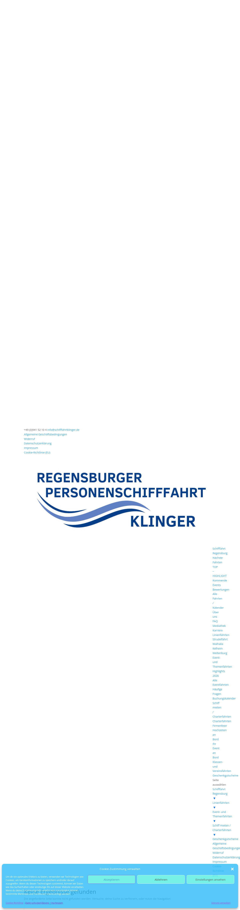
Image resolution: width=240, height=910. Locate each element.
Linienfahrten (221, 635)
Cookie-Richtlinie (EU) (37, 452)
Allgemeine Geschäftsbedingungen (45, 434)
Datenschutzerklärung (37, 902)
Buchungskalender (224, 698)
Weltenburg (220, 653)
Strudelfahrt (220, 639)
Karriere (218, 630)
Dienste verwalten (220, 902)
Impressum (57, 902)
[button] (232, 869)
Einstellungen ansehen (210, 879)
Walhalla (218, 644)
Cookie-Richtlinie (14, 902)
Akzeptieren (111, 879)
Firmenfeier (220, 726)
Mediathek (219, 626)
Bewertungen (221, 589)
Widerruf (29, 439)
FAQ (215, 621)
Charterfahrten (222, 721)
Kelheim (218, 648)
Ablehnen (161, 879)
